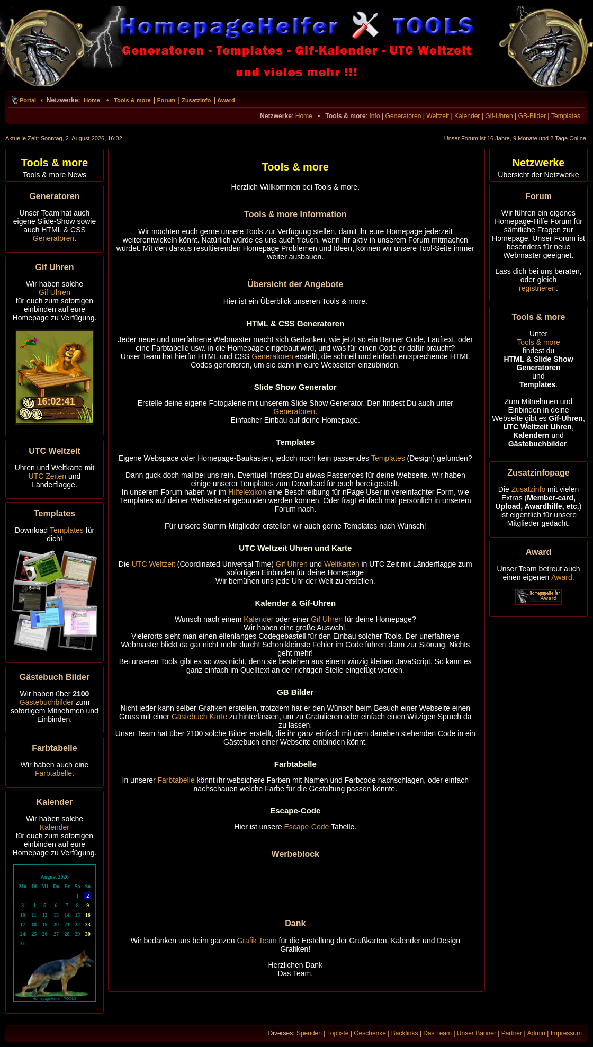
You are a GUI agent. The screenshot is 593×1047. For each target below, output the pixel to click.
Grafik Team (256, 940)
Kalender (467, 116)
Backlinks (404, 1033)
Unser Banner (476, 1033)
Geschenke (370, 1033)
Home (92, 100)
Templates (565, 116)
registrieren (537, 288)
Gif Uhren (54, 292)
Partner (511, 1033)
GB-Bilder (532, 116)
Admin (536, 1033)
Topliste (338, 1033)
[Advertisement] (295, 883)
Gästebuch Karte (199, 716)
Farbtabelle (53, 773)
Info (374, 116)
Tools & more (132, 100)
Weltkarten (342, 564)
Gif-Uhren (499, 116)
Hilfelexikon (247, 492)
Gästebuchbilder (47, 702)
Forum (166, 100)
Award (226, 100)
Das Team (437, 1033)
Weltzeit (437, 116)
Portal (28, 100)
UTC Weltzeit (153, 564)
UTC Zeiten (48, 476)
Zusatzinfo (196, 100)
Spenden (309, 1033)
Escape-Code (306, 826)
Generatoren (403, 116)
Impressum (566, 1033)
